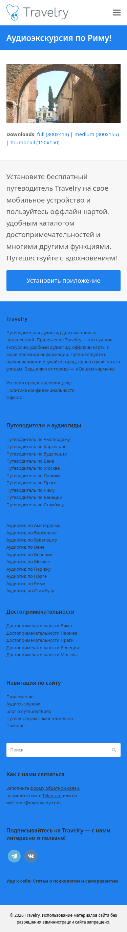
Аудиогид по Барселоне (31, 533)
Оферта (14, 397)
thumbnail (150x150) (35, 142)
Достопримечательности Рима (39, 625)
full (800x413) (53, 134)
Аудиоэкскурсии (23, 704)
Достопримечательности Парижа (42, 633)
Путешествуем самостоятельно (39, 718)
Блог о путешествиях (28, 711)
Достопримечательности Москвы (42, 655)
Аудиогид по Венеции (29, 554)
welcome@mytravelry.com (33, 803)
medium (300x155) (97, 134)
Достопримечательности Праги (40, 640)
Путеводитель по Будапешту (36, 454)
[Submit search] (114, 749)
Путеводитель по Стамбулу (35, 505)
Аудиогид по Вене (25, 547)
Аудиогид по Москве (28, 561)
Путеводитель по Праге (31, 483)
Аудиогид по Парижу (28, 569)
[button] (117, 13)
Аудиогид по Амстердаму (33, 525)
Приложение (20, 697)
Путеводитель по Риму (30, 490)
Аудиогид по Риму (25, 583)
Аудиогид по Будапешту (31, 540)
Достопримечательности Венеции (42, 647)
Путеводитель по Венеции (34, 497)
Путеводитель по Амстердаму (38, 439)
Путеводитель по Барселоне (36, 446)
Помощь (15, 725)
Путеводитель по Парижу (33, 475)
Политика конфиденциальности (40, 390)
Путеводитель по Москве (33, 468)
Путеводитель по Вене (30, 461)
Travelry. (33, 915)
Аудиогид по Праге (26, 576)
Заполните (43, 788)
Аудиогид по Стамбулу (30, 591)
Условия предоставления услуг (39, 383)
